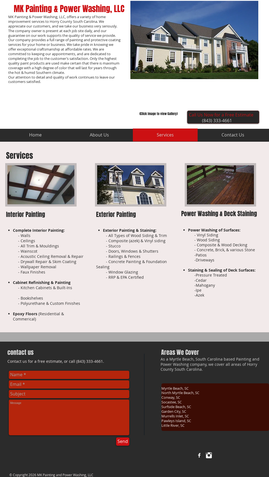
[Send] (122, 441)
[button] (194, 40)
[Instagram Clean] (209, 455)
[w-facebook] (199, 455)
